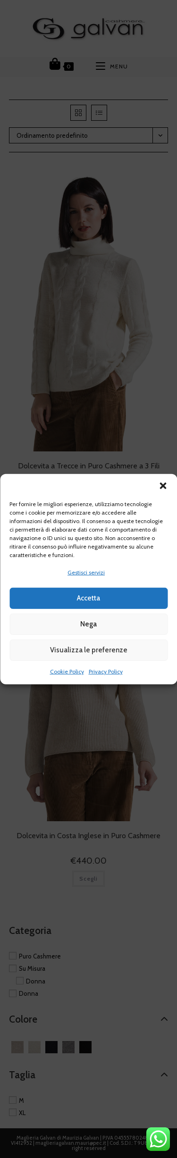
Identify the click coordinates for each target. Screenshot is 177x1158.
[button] (163, 485)
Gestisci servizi (86, 571)
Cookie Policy (67, 671)
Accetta (88, 598)
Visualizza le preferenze (88, 650)
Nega (88, 624)
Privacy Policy (106, 671)
